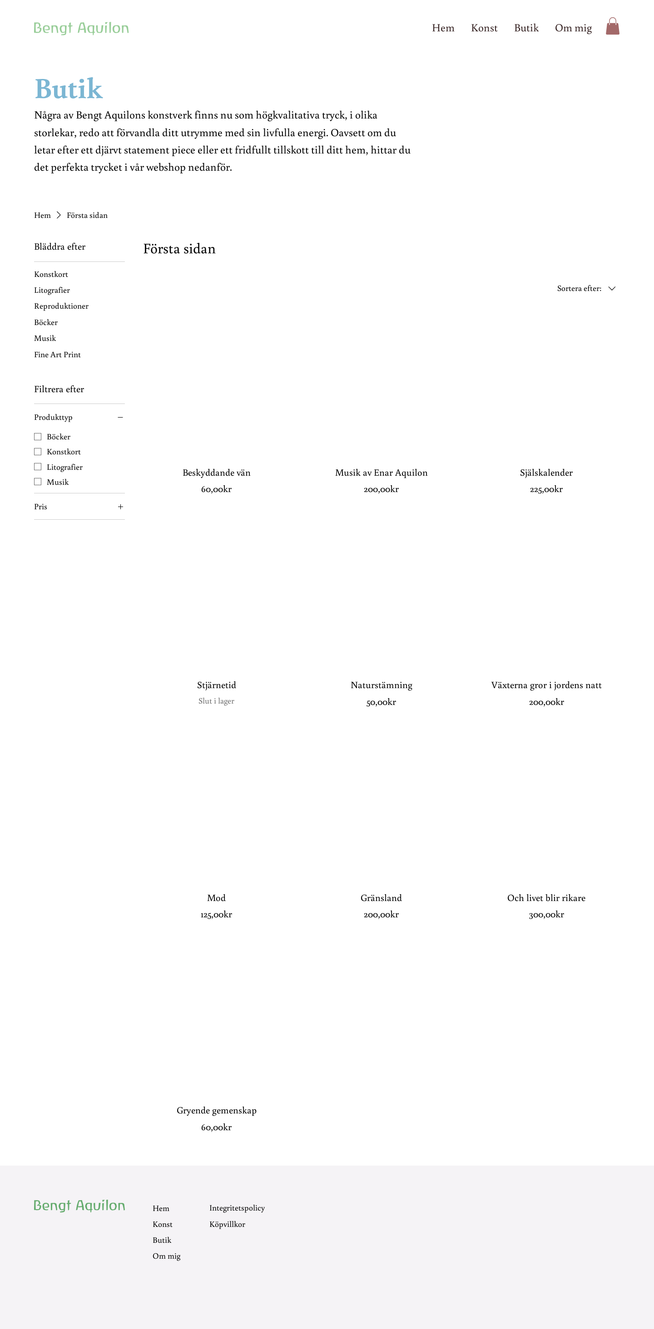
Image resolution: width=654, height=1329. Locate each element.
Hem (161, 1207)
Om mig (166, 1255)
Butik (162, 1239)
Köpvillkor (227, 1223)
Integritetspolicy (237, 1207)
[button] (612, 25)
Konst (163, 1223)
